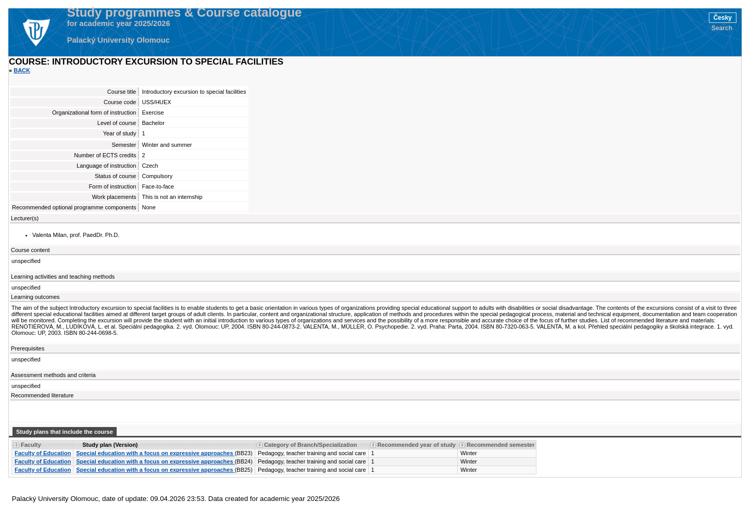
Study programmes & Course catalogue (184, 12)
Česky (723, 17)
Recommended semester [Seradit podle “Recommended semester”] (500, 445)
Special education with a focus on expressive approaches (155, 453)
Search (721, 28)
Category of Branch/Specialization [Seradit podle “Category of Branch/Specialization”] (310, 445)
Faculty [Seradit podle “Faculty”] (31, 445)
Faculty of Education (43, 453)
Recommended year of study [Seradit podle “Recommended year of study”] (417, 445)
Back (22, 70)
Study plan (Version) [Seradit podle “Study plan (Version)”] (110, 445)
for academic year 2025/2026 (118, 23)
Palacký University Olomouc (118, 40)
